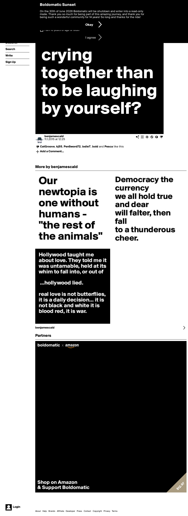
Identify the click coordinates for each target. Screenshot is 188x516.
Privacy (107, 511)
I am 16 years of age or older (62, 30)
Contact (87, 511)
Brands (51, 511)
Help (44, 511)
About (38, 511)
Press (79, 511)
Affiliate (60, 511)
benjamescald (54, 136)
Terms (115, 511)
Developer (70, 511)
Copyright (97, 511)
